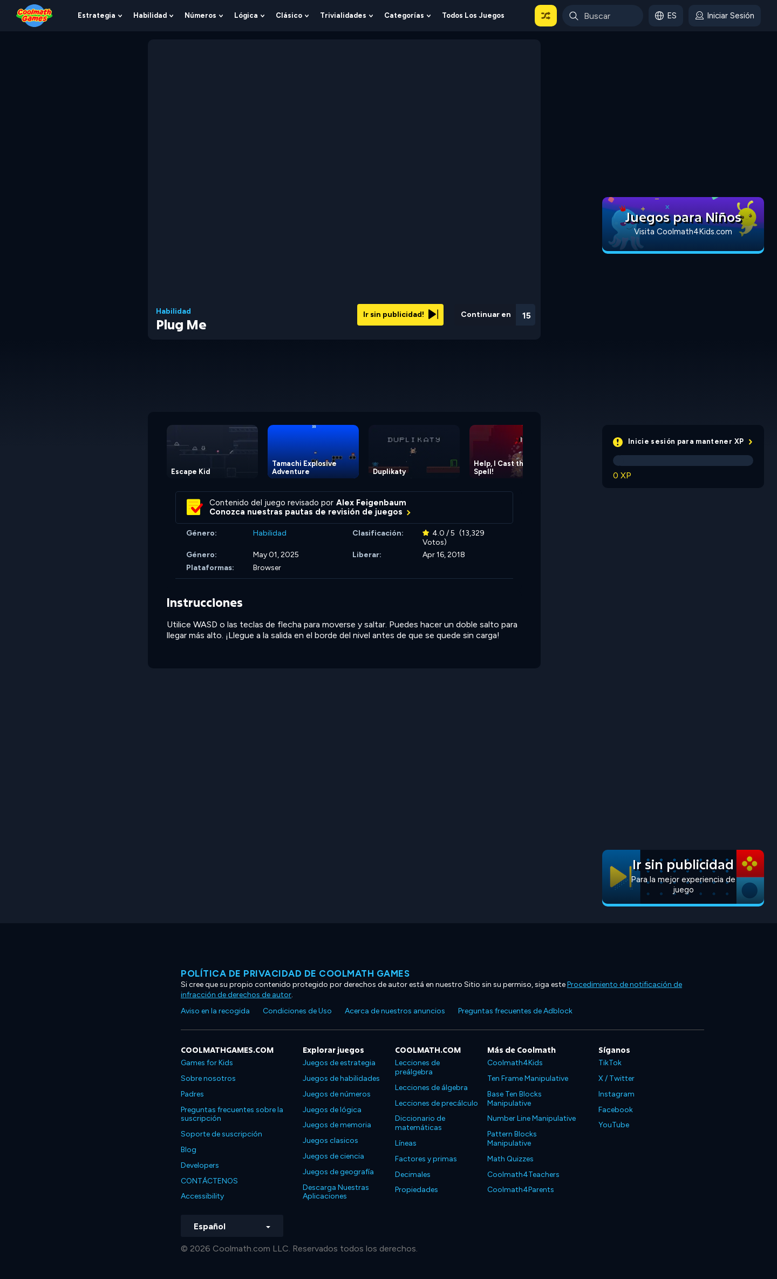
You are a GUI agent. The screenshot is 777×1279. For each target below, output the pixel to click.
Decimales (413, 1174)
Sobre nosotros (208, 1078)
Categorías (404, 15)
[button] (546, 15)
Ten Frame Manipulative (527, 1078)
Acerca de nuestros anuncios (395, 1011)
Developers (200, 1165)
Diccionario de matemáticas (420, 1123)
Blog (188, 1149)
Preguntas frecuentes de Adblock (515, 1011)
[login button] (725, 15)
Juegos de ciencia (333, 1156)
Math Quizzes (510, 1158)
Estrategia (96, 15)
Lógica (246, 15)
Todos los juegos (473, 15)
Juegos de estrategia (339, 1062)
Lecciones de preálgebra (417, 1067)
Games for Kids (207, 1062)
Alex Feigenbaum (371, 502)
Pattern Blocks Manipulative (512, 1138)
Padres (192, 1094)
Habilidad (150, 15)
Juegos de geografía (338, 1171)
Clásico (289, 15)
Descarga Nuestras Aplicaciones (336, 1192)
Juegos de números (337, 1094)
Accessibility (202, 1196)
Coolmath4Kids (515, 1062)
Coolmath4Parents (520, 1189)
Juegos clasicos (330, 1140)
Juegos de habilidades (341, 1078)
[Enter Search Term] (602, 15)
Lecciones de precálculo (436, 1103)
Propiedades (416, 1189)
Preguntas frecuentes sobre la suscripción (232, 1114)
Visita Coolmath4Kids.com (683, 231)
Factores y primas (426, 1158)
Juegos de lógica (332, 1109)
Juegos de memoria (337, 1124)
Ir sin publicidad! (400, 314)
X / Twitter (616, 1078)
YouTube (613, 1124)
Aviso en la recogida (215, 1011)
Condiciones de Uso (297, 1011)
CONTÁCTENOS (209, 1181)
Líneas (406, 1143)
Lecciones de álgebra (431, 1087)
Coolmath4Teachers (523, 1174)
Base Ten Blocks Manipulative (514, 1098)
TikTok (610, 1062)
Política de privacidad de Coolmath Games (295, 973)
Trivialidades (343, 15)
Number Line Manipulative (531, 1118)
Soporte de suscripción (221, 1134)
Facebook (615, 1109)
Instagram (616, 1094)
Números (200, 15)
